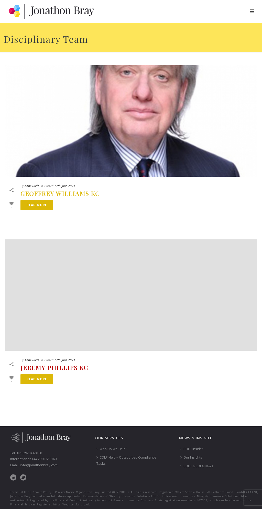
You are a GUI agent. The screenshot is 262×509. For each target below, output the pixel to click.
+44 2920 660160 (44, 459)
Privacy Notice (65, 492)
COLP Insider (191, 449)
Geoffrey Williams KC (60, 193)
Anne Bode (32, 186)
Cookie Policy (42, 492)
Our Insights (191, 457)
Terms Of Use (19, 492)
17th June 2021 (64, 186)
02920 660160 (31, 453)
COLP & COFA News (196, 466)
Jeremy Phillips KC (54, 367)
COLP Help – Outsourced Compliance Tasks (126, 460)
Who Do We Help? (111, 449)
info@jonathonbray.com (39, 465)
